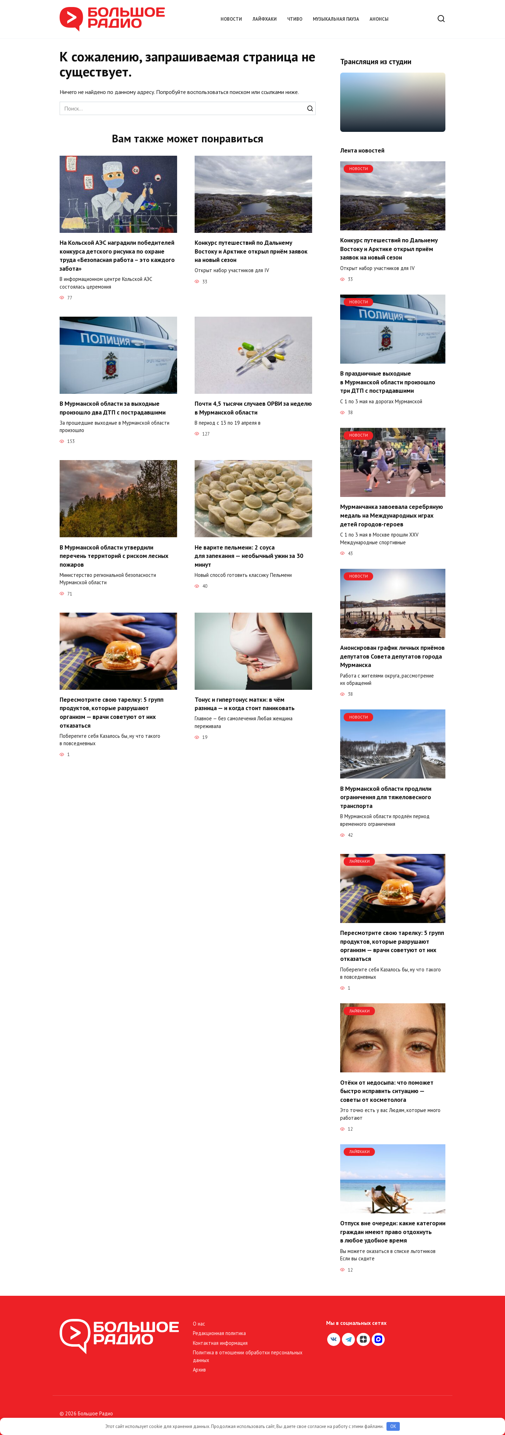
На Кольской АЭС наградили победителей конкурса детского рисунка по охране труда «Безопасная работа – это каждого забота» (117, 255)
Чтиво (294, 19)
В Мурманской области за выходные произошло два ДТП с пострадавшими (113, 407)
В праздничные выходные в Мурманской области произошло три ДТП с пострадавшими (387, 382)
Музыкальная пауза (336, 19)
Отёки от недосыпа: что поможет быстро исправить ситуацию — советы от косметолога (386, 1090)
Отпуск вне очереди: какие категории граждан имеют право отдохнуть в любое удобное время (392, 1231)
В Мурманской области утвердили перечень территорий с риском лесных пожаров (114, 555)
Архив (199, 1369)
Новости (231, 19)
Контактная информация (220, 1343)
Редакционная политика (219, 1333)
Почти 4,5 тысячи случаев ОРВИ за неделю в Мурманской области (253, 407)
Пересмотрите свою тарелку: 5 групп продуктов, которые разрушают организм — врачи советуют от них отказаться (111, 713)
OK (393, 1426)
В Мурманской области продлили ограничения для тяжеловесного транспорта (385, 796)
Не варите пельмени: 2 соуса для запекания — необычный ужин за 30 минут (249, 555)
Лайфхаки (264, 19)
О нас (199, 1323)
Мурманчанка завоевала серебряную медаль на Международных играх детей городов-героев (391, 515)
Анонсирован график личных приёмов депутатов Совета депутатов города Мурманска (392, 656)
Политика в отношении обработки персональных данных (247, 1356)
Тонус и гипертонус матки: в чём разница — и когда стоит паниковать (245, 704)
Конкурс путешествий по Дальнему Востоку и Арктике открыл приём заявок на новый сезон (251, 251)
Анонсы (379, 19)
